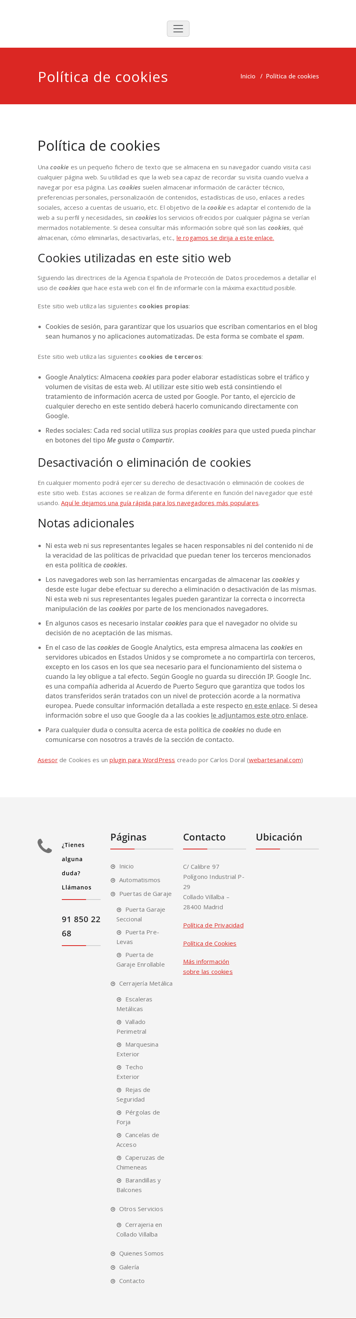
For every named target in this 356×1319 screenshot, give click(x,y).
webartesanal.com (275, 760)
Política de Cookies (210, 943)
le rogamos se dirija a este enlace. (225, 238)
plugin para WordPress (142, 760)
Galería (129, 1267)
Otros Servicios (141, 1209)
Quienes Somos (141, 1253)
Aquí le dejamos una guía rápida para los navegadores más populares (160, 503)
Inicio (247, 76)
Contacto (132, 1281)
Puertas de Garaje (145, 893)
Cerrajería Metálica (146, 983)
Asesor (48, 760)
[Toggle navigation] (178, 29)
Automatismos (139, 880)
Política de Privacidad (213, 925)
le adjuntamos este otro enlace (258, 715)
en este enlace (267, 705)
